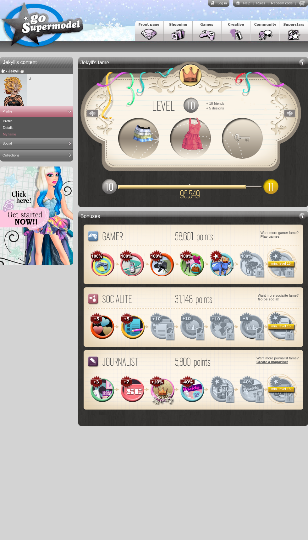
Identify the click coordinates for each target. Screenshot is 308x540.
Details (8, 128)
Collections (11, 155)
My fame (9, 134)
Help (246, 3)
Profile (7, 111)
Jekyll (13, 71)
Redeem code (282, 3)
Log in (222, 3)
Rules (260, 3)
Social (7, 143)
